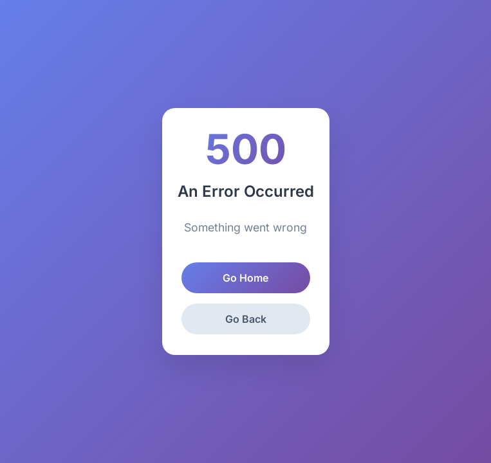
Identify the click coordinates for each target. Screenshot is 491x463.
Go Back (245, 319)
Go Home (245, 277)
